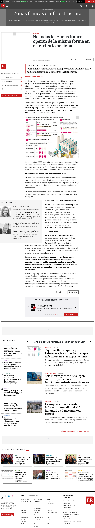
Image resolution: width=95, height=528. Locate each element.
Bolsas (6, 388)
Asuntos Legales (26, 501)
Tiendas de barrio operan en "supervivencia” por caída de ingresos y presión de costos (11, 421)
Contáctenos (67, 507)
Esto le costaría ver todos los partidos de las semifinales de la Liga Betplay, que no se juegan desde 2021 (85, 476)
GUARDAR (88, 59)
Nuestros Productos (69, 505)
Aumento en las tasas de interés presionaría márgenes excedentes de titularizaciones (21, 477)
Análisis (49, 499)
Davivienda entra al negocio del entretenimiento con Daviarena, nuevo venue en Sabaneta (13, 351)
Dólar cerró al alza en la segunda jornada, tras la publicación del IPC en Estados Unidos (13, 393)
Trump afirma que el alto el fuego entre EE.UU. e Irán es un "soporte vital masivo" (22, 461)
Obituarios (37, 519)
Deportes (81, 470)
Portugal (7, 373)
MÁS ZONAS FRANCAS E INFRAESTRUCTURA (75, 431)
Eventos (49, 510)
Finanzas (23, 512)
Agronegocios (25, 499)
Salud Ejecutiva (51, 524)
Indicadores (24, 517)
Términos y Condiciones (70, 512)
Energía (6, 401)
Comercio (7, 415)
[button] (27, 307)
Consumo (24, 506)
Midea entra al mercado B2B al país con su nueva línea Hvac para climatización (54, 461)
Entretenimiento (9, 346)
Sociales (49, 455)
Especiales (37, 510)
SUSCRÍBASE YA (71, 314)
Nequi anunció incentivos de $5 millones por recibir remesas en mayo (54, 475)
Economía (50, 506)
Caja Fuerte (37, 501)
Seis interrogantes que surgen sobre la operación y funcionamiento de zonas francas (67, 379)
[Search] (81, 6)
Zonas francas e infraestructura (47, 13)
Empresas (24, 510)
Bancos (6, 360)
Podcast (23, 524)
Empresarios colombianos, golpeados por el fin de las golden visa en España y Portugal (12, 379)
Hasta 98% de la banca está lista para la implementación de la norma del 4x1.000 (12, 365)
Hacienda (17, 470)
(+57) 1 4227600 (6, 508)
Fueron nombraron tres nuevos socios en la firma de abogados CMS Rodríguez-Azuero (85, 461)
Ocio (48, 519)
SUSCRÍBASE (90, 1)
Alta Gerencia (38, 499)
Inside (48, 517)
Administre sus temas (9, 95)
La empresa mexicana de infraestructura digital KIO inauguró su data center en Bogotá (63, 409)
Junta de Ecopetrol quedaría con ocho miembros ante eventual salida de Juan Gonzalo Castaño (13, 406)
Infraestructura (38, 517)
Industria (81, 455)
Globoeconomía (52, 512)
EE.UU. (16, 455)
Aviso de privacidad (68, 510)
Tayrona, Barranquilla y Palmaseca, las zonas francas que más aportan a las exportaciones (66, 353)
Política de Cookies (68, 519)
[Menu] (7, 5)
